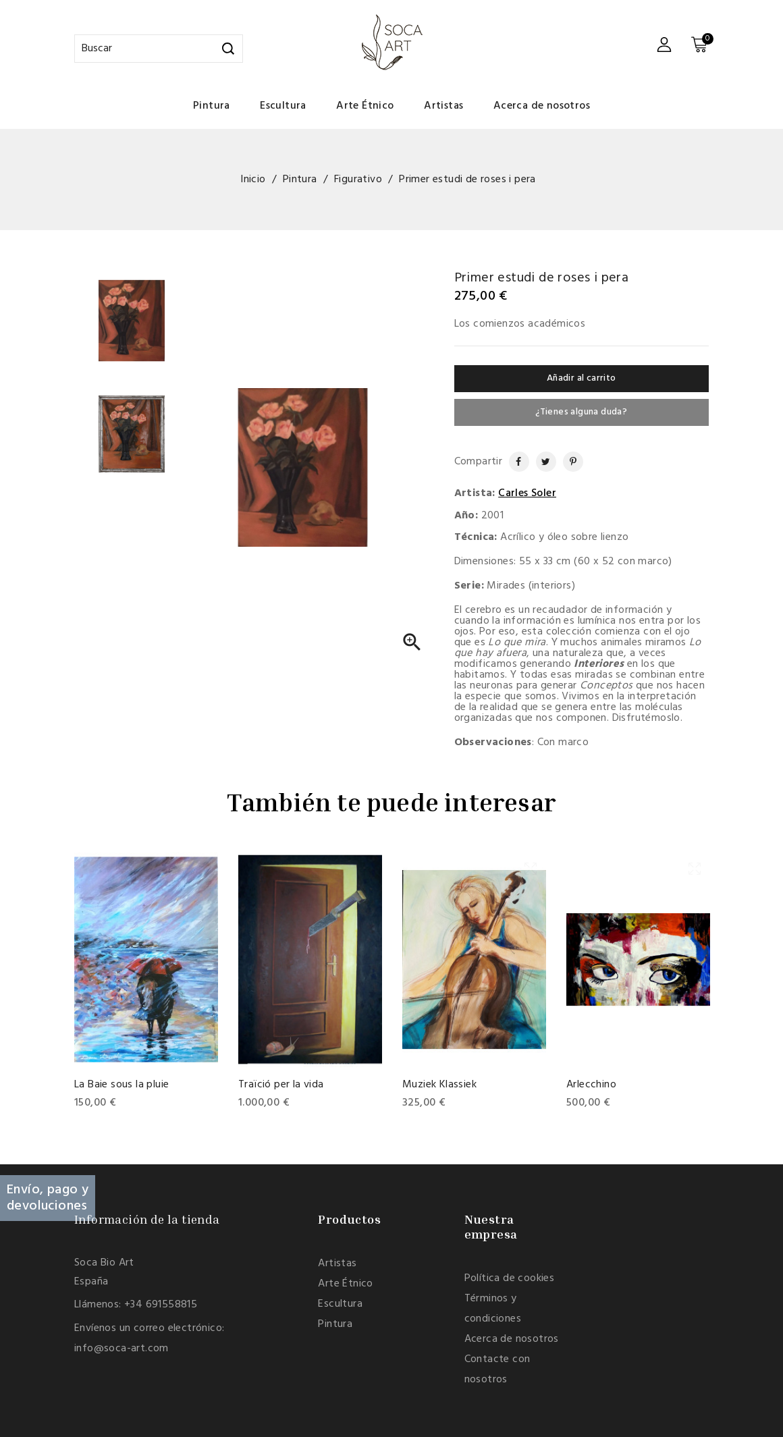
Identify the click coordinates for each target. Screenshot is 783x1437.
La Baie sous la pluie (121, 1084)
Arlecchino (591, 1084)
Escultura (283, 106)
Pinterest (567, 462)
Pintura (211, 106)
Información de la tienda (147, 1219)
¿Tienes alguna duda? (581, 412)
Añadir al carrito (581, 378)
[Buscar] (158, 48)
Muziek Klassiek (439, 1084)
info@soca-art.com (121, 1348)
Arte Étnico (365, 106)
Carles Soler (527, 493)
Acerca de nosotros (541, 106)
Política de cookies (509, 1278)
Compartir (513, 462)
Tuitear (541, 462)
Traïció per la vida (281, 1084)
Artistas (443, 106)
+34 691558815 (160, 1304)
